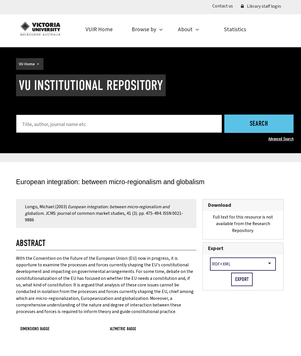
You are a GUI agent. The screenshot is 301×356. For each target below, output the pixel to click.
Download (219, 205)
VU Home (27, 64)
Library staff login (261, 6)
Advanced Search (281, 138)
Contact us (222, 6)
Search (259, 124)
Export (215, 248)
